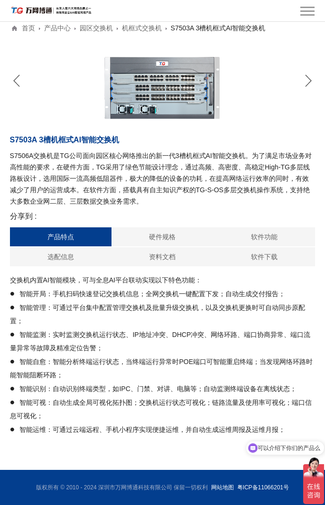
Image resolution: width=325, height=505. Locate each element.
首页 (28, 28)
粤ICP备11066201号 (263, 487)
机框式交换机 (142, 28)
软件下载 (264, 257)
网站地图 (222, 487)
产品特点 (60, 237)
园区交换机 (96, 28)
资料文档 (162, 257)
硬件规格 (162, 237)
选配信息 (60, 257)
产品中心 (57, 28)
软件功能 (264, 237)
